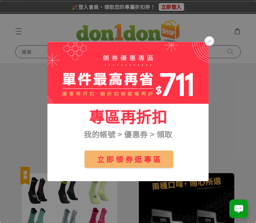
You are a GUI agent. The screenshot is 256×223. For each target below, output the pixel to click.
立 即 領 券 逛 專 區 (129, 159)
